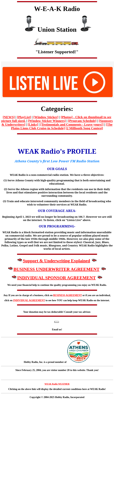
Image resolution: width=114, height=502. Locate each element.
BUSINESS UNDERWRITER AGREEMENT (56, 269)
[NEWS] (9, 117)
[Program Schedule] (82, 121)
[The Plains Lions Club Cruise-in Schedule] (61, 126)
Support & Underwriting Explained (56, 260)
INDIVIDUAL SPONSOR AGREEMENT (56, 277)
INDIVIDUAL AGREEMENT (29, 300)
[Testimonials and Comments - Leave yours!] (71, 124)
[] (24, 117)
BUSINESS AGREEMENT (67, 295)
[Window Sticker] (46, 117)
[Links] (33, 124)
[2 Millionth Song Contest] (84, 128)
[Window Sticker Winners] (47, 121)
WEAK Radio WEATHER (57, 384)
